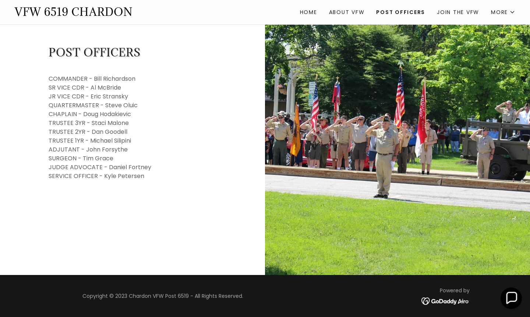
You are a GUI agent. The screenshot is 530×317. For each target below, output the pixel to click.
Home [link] (308, 12)
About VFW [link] (347, 12)
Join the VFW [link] (458, 12)
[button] (503, 12)
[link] (140, 14)
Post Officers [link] (400, 12)
